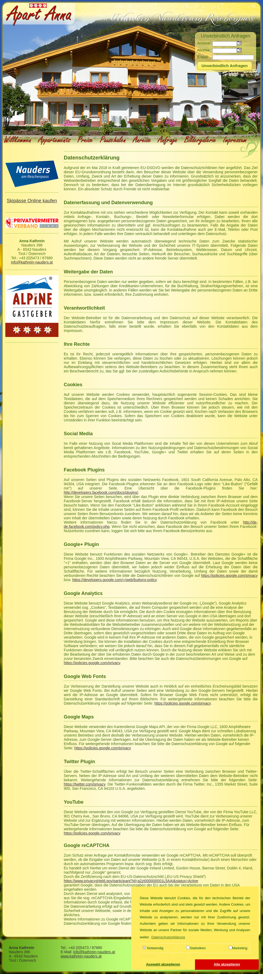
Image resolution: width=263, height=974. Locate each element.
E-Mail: (203, 57)
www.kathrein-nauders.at (81, 956)
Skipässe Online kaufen (32, 200)
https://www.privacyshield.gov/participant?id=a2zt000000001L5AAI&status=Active (131, 881)
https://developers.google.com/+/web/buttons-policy (114, 580)
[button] (163, 964)
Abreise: (204, 50)
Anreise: (204, 43)
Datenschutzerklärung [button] (168, 937)
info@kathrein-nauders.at (32, 262)
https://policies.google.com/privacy (229, 575)
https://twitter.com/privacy (84, 784)
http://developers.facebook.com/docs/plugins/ (101, 492)
